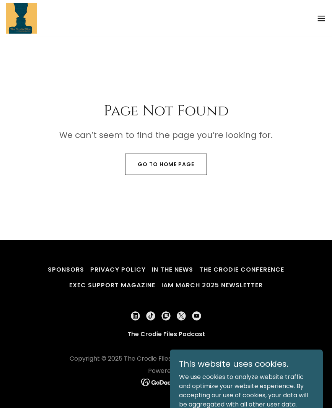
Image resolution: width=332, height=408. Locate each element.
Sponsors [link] (66, 269)
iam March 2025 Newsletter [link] (212, 285)
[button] (321, 18)
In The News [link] (172, 269)
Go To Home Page (166, 164)
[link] (21, 18)
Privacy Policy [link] (118, 269)
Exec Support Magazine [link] (112, 285)
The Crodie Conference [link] (241, 269)
